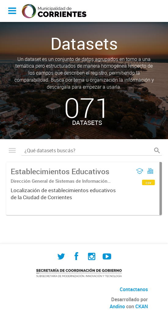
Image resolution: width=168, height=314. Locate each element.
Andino (117, 306)
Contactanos (134, 289)
